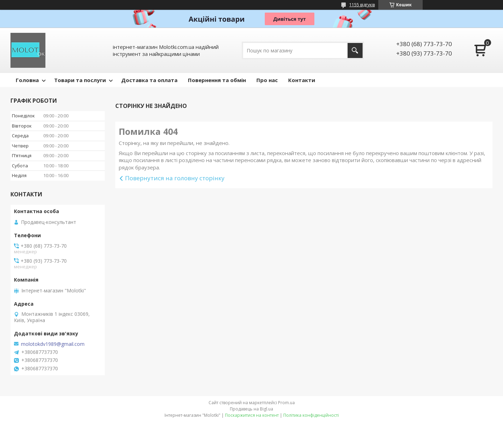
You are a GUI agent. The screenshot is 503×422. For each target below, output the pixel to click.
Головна (27, 80)
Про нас (267, 80)
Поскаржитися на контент (252, 415)
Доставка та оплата (149, 80)
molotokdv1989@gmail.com (53, 344)
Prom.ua (286, 403)
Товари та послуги (80, 80)
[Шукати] (355, 50)
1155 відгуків (362, 5)
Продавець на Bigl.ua (251, 409)
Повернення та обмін (217, 80)
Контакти (301, 80)
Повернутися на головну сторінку (175, 178)
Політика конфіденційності (311, 415)
